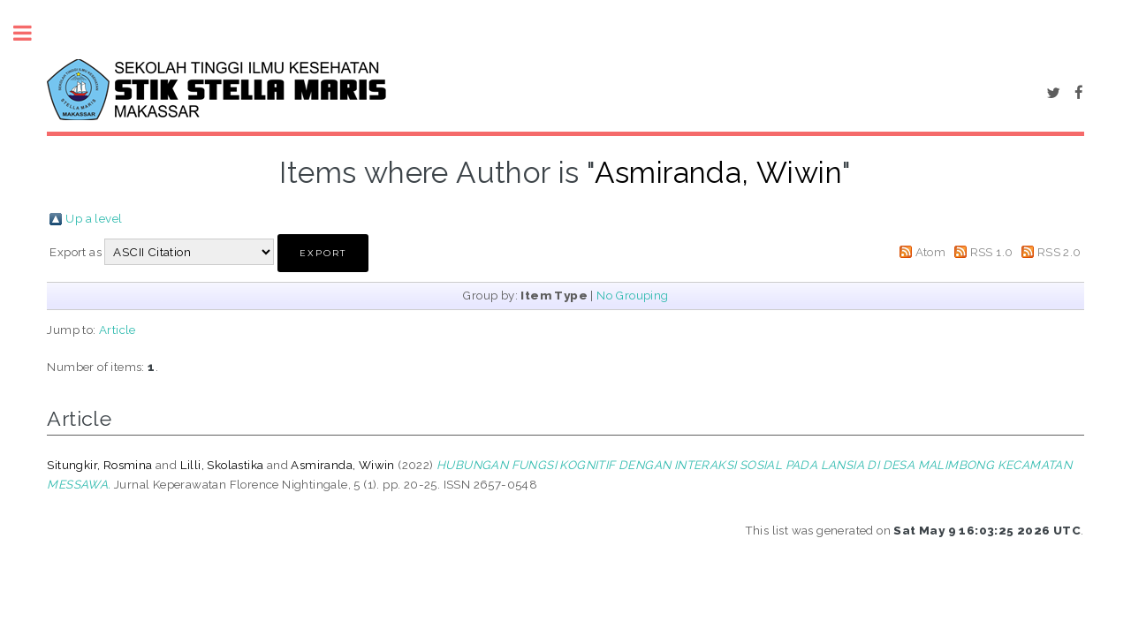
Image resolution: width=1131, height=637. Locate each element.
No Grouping (632, 295)
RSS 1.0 (991, 252)
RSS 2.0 (1059, 252)
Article (117, 329)
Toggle (32, 33)
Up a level (93, 218)
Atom (930, 252)
